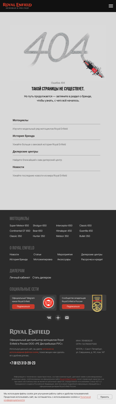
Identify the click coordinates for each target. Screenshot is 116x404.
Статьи (37, 254)
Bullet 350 (84, 236)
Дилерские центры (25, 151)
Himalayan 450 (64, 230)
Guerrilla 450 (86, 230)
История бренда (24, 135)
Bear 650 (37, 230)
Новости (18, 167)
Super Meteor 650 (19, 225)
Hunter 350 (39, 236)
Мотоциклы (20, 120)
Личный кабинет (20, 277)
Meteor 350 (62, 236)
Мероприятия (64, 254)
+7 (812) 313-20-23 (22, 363)
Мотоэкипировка (43, 259)
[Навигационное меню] (111, 6)
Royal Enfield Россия (68, 379)
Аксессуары (64, 259)
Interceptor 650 (64, 225)
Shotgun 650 (40, 225)
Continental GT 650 (20, 230)
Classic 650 (85, 225)
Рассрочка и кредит (92, 259)
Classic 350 (16, 236)
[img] (49, 318)
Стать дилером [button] (41, 277)
